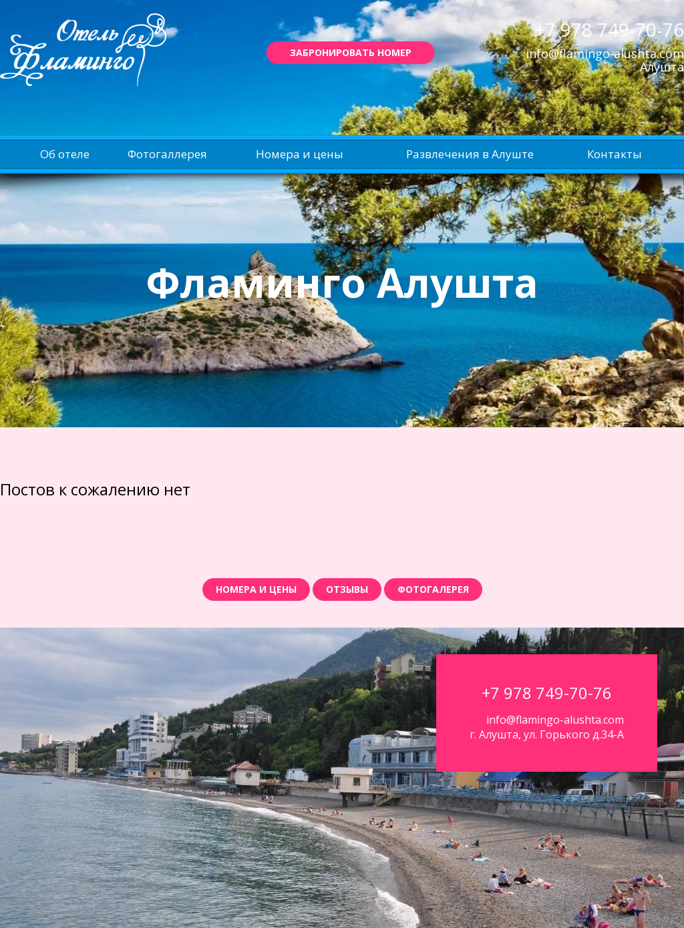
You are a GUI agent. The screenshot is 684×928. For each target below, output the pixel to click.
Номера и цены (299, 154)
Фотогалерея (433, 589)
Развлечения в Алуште (470, 154)
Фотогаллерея (167, 154)
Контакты (614, 154)
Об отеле (65, 154)
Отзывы (347, 589)
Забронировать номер (350, 52)
